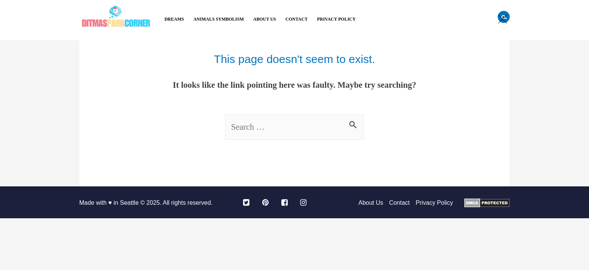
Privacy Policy (336, 19)
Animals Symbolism (218, 19)
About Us (264, 19)
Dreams (174, 19)
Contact (296, 19)
